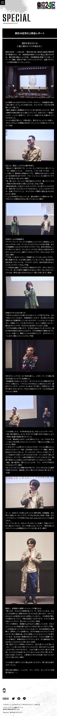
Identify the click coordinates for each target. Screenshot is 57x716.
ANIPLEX (37, 704)
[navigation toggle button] (2, 2)
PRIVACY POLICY (27, 704)
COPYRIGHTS (16, 704)
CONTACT (6, 704)
